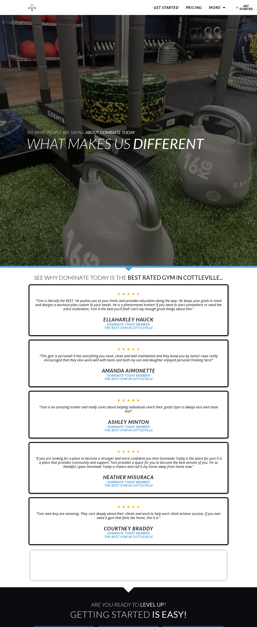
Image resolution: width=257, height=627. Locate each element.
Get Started (166, 7)
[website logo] (32, 7)
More (217, 7)
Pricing (194, 7)
